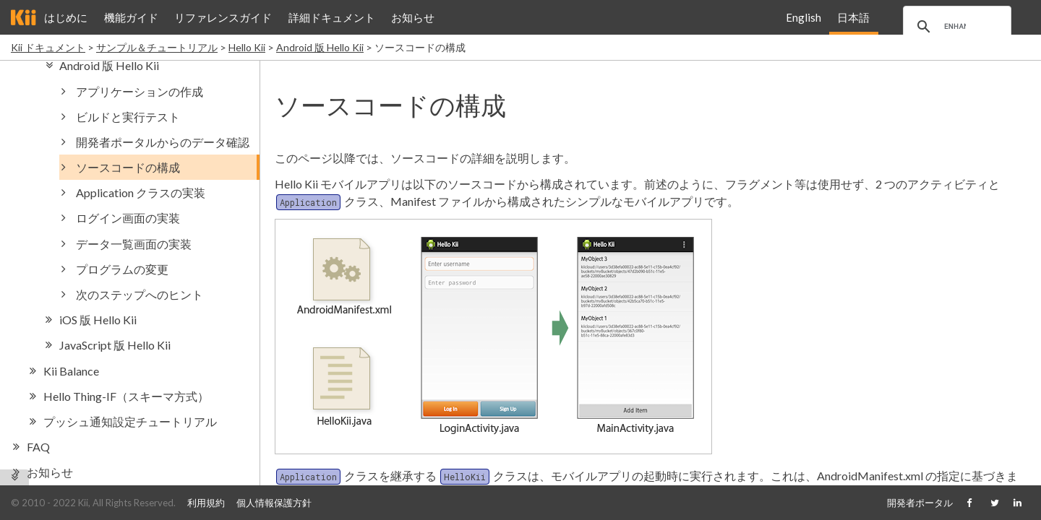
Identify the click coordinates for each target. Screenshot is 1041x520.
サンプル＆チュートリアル (157, 47)
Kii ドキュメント (48, 47)
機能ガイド (131, 17)
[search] (955, 26)
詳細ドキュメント (331, 17)
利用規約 (206, 502)
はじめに (65, 17)
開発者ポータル (920, 502)
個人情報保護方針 (274, 502)
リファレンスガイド (223, 17)
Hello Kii (246, 47)
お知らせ (412, 17)
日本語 (853, 17)
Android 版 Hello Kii (320, 47)
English (803, 17)
